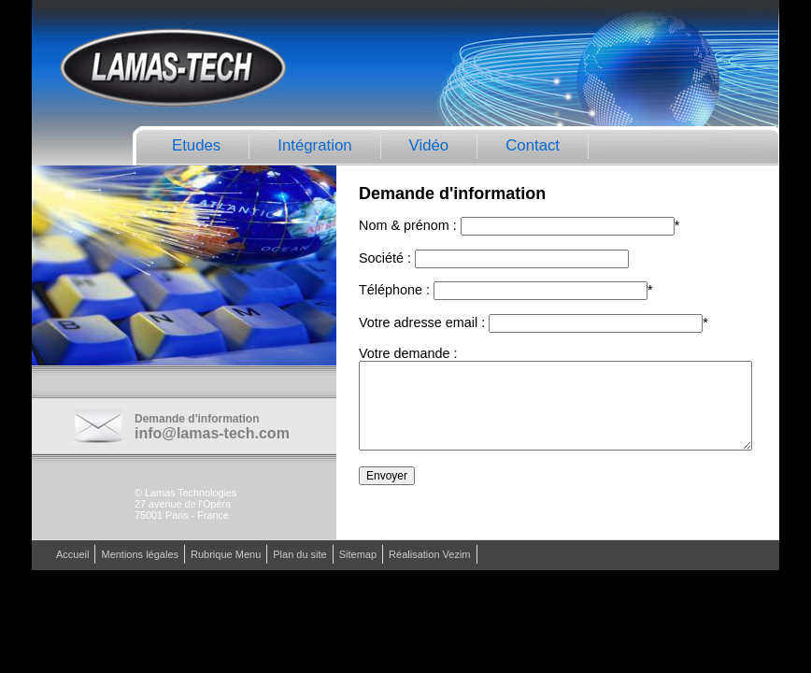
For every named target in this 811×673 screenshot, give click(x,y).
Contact (532, 145)
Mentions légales (139, 555)
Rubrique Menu (226, 555)
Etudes (196, 145)
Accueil (72, 555)
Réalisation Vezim (429, 555)
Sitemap (358, 555)
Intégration (314, 145)
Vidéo (429, 145)
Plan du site (299, 555)
